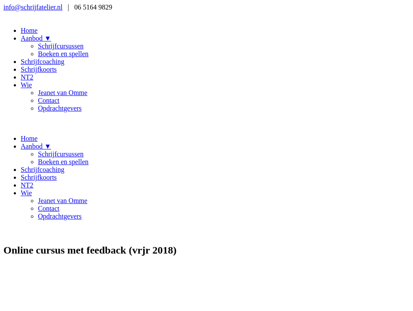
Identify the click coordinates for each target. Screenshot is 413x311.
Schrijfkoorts (39, 69)
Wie (26, 85)
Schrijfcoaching (42, 61)
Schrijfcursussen (61, 46)
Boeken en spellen (63, 53)
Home (29, 30)
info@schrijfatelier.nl (33, 7)
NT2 (27, 77)
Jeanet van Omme (63, 92)
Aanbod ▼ (36, 38)
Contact (48, 100)
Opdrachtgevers (59, 108)
